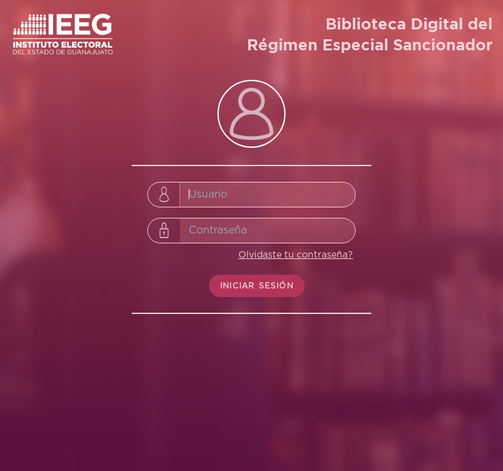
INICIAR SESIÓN (256, 286)
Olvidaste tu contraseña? (295, 255)
